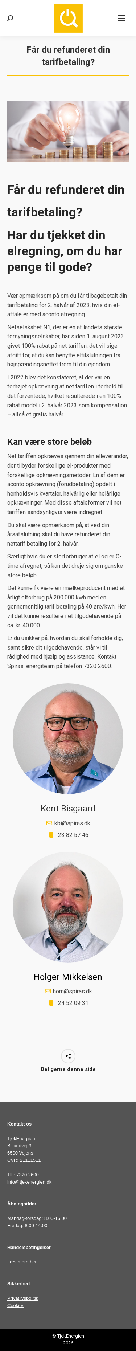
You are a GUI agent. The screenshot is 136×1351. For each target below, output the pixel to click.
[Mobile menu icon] (121, 18)
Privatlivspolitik (22, 1298)
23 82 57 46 (73, 834)
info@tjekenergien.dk (29, 1182)
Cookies (15, 1305)
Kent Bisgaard (68, 808)
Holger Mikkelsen (68, 977)
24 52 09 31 (73, 1003)
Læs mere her (22, 1262)
